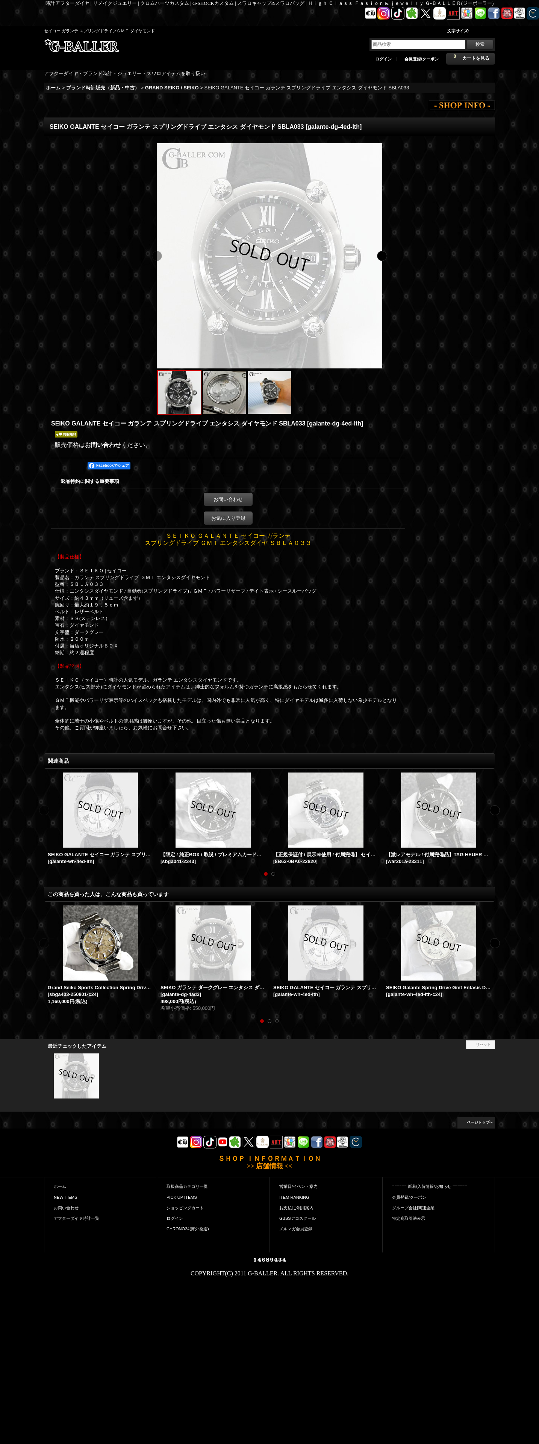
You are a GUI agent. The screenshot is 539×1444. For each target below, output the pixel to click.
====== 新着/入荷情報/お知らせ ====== (429, 1186)
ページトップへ (480, 1122)
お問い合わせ (103, 445)
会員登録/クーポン (421, 59)
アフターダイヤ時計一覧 (76, 1218)
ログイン (383, 59)
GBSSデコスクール (297, 1218)
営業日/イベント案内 (298, 1186)
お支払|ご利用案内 (296, 1208)
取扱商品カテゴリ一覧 (187, 1186)
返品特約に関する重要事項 (90, 481)
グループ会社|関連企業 (413, 1208)
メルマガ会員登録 (295, 1229)
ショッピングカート (185, 1208)
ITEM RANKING (294, 1197)
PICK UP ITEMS (182, 1197)
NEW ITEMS (65, 1197)
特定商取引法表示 (408, 1218)
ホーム (60, 1186)
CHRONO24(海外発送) (188, 1229)
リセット (483, 1045)
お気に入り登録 (228, 518)
